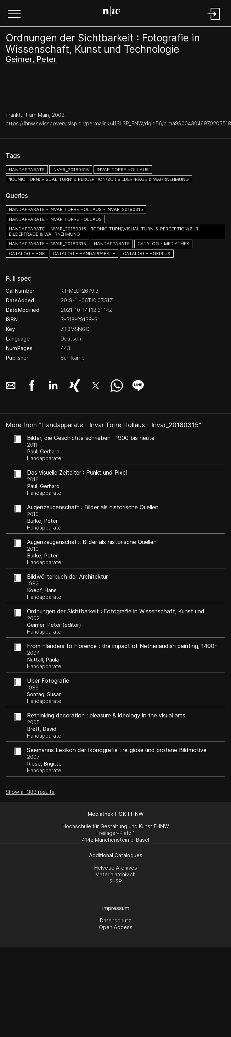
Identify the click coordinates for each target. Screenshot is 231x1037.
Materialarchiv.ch (115, 874)
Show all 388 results (30, 792)
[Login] (213, 20)
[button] (14, 14)
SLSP (115, 881)
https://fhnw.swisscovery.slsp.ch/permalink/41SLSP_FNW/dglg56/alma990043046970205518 (118, 123)
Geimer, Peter (31, 59)
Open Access (116, 927)
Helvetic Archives (115, 867)
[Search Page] (114, 12)
